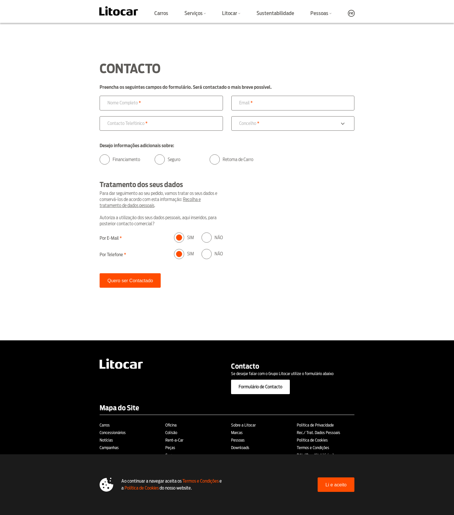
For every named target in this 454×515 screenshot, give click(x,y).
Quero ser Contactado (130, 280)
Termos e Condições (313, 447)
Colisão (171, 432)
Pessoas (238, 440)
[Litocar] (118, 11)
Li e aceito (336, 484)
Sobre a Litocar (243, 425)
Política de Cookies (312, 440)
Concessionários (113, 432)
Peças (170, 447)
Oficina (171, 425)
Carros (161, 13)
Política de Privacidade (315, 425)
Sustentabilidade (275, 13)
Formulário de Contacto (260, 387)
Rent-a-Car (174, 440)
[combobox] (293, 123)
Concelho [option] (247, 123)
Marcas (237, 432)
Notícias (106, 440)
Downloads (240, 447)
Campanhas (109, 447)
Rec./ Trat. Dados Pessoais (318, 432)
